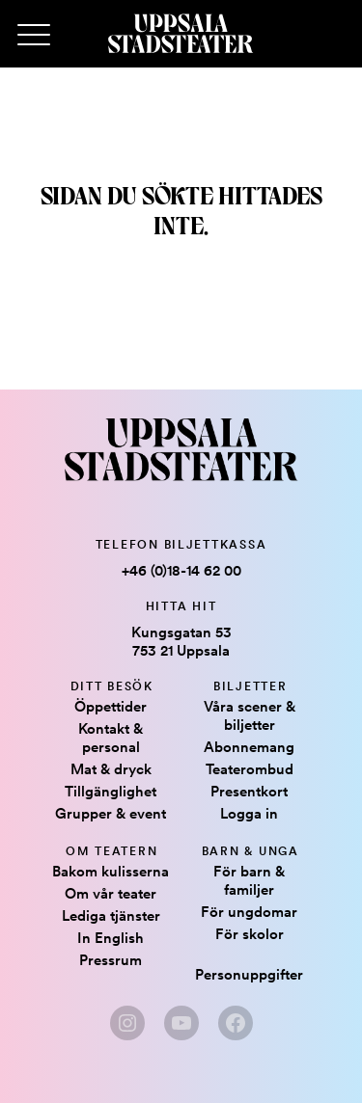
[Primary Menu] (34, 36)
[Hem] (180, 33)
